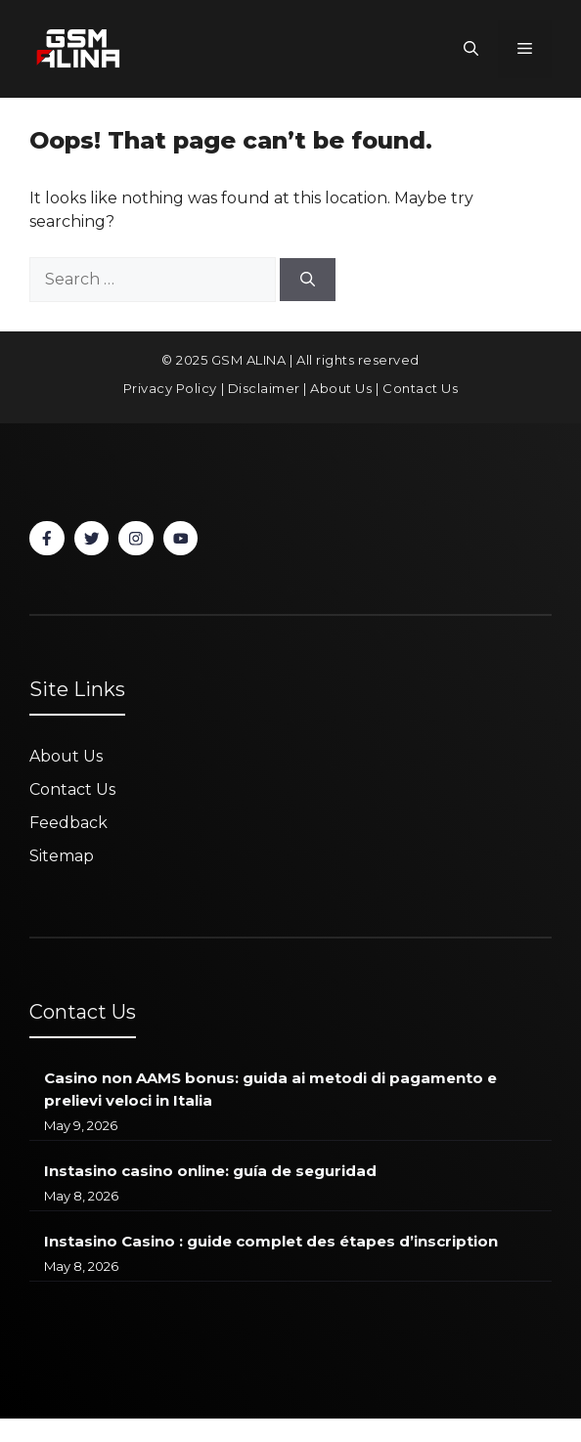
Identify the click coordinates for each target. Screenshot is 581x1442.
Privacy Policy (170, 388)
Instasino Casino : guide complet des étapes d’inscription (271, 1241)
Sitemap (61, 856)
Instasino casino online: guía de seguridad (210, 1170)
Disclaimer (264, 388)
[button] (471, 49)
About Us (341, 388)
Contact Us (420, 388)
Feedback (68, 822)
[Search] (307, 280)
